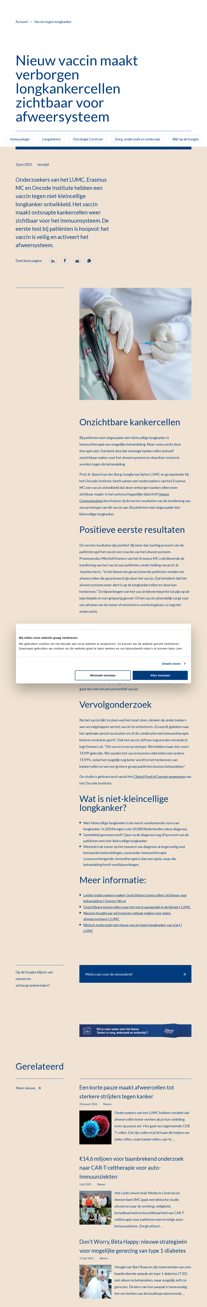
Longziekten (51, 139)
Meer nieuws (28, 1087)
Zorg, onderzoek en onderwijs (137, 139)
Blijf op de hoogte (185, 139)
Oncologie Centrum (88, 139)
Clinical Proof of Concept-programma (159, 776)
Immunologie (20, 139)
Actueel (22, 21)
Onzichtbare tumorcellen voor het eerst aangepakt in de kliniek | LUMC (137, 907)
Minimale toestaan (103, 675)
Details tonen (171, 663)
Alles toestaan (160, 675)
